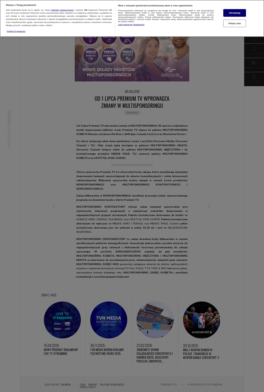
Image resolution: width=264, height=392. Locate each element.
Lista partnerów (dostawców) (131, 24)
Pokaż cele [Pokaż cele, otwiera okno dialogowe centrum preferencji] (235, 23)
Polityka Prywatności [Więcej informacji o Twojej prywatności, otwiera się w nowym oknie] (16, 31)
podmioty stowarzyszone (62, 10)
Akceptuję (234, 12)
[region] (132, 18)
